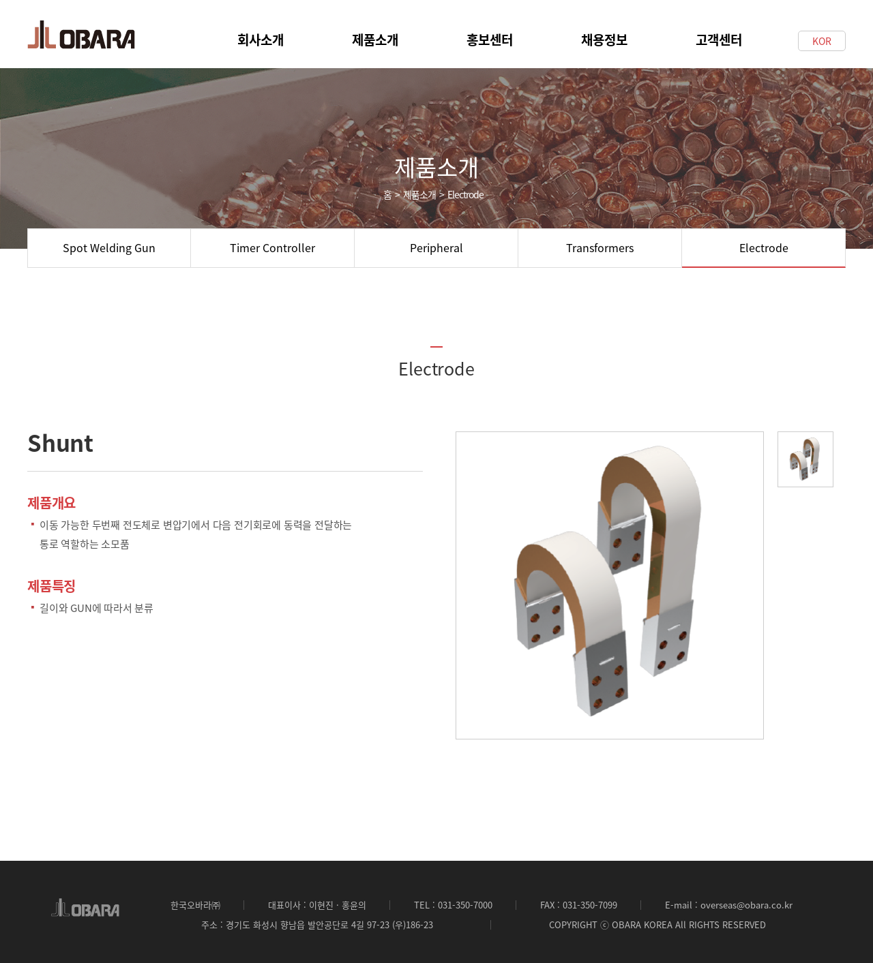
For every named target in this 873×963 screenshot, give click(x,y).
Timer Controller (272, 247)
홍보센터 (490, 32)
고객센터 (719, 32)
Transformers (600, 247)
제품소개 (375, 32)
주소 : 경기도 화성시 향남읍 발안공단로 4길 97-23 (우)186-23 (317, 924)
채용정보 (604, 32)
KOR (821, 41)
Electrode (763, 247)
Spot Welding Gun (109, 247)
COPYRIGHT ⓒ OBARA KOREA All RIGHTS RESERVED (657, 924)
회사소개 (260, 32)
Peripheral (436, 247)
